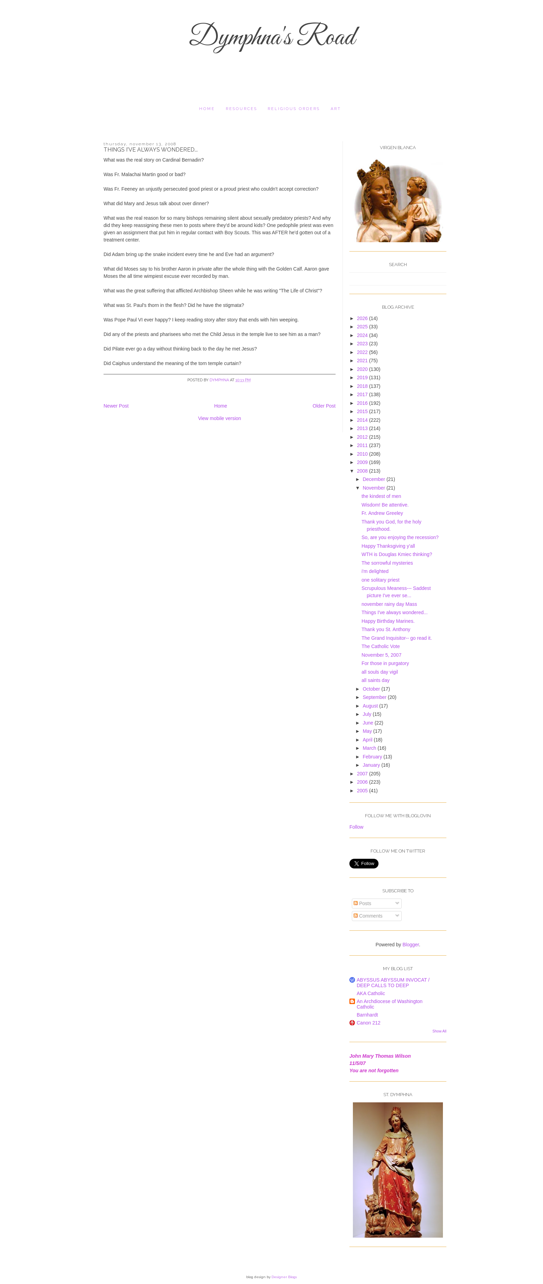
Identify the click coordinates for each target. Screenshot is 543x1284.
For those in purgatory (385, 663)
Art (336, 109)
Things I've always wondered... (395, 612)
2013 (363, 428)
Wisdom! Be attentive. (385, 505)
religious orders (294, 109)
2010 (363, 454)
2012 (363, 437)
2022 (363, 352)
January (372, 765)
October (372, 689)
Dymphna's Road (271, 38)
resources (241, 109)
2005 (363, 790)
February (373, 756)
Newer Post (116, 406)
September (375, 697)
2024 (363, 335)
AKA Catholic (371, 993)
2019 (363, 377)
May (368, 731)
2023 (363, 343)
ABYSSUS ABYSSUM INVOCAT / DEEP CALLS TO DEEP (393, 982)
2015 (363, 411)
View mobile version (219, 418)
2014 (363, 420)
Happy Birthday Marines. (388, 621)
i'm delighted (375, 571)
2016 (363, 403)
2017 (363, 394)
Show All (439, 1031)
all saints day (376, 680)
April (368, 740)
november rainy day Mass (389, 604)
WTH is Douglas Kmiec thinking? (397, 554)
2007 (363, 773)
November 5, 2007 (381, 655)
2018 (363, 386)
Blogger (410, 944)
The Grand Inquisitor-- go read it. (397, 638)
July (368, 714)
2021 (363, 360)
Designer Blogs (284, 1277)
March (370, 748)
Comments (368, 916)
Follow (356, 827)
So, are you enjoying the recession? (400, 537)
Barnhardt (367, 1015)
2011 (363, 445)
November (374, 488)
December (374, 479)
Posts (362, 903)
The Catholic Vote (381, 646)
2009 (363, 462)
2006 (363, 782)
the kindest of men (381, 496)
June (368, 723)
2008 (363, 471)
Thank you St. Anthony (386, 629)
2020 (363, 369)
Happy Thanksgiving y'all (388, 546)
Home (207, 109)
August (371, 706)
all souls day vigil (380, 672)
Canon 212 (369, 1023)
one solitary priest (381, 580)
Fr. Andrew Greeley (382, 513)
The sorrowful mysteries (387, 563)
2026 (363, 318)
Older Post (324, 406)
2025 (363, 326)
